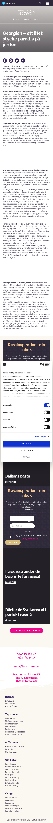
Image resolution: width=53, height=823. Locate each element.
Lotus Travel (9, 3)
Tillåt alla (26, 444)
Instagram (9, 803)
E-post (28, 522)
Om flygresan (11, 752)
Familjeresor (10, 726)
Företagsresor (11, 724)
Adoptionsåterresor (13, 734)
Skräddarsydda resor (14, 721)
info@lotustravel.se (26, 666)
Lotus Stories (27, 11)
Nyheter (37, 19)
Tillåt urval (26, 450)
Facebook (9, 800)
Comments (29, 509)
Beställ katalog (11, 785)
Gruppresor (10, 718)
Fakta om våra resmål (14, 746)
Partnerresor (10, 729)
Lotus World (10, 703)
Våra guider (10, 775)
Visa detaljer (40, 437)
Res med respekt (12, 772)
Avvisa (26, 457)
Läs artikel (10, 482)
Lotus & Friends (12, 783)
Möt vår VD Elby (12, 777)
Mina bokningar (12, 805)
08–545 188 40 (26, 654)
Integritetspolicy (12, 811)
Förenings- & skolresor (15, 732)
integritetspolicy (30, 538)
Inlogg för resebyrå (13, 808)
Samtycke (29, 531)
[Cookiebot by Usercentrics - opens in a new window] (40, 364)
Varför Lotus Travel (13, 767)
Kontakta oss (10, 764)
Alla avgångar (11, 706)
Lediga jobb (10, 780)
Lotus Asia (9, 701)
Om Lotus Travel (12, 769)
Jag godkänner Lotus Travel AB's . (30, 537)
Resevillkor (10, 749)
